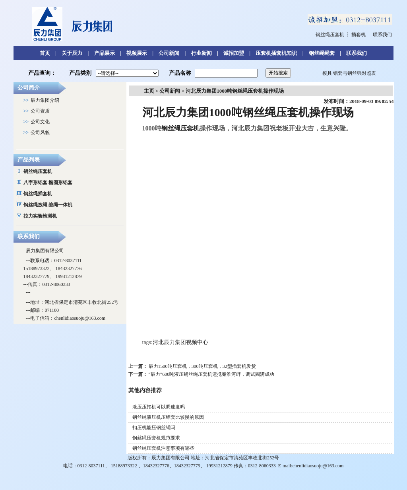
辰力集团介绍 (45, 100)
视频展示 (136, 53)
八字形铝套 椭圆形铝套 (47, 182)
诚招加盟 (233, 53)
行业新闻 (201, 53)
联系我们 (382, 34)
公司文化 (40, 121)
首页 (45, 53)
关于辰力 (72, 53)
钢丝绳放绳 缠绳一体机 (47, 205)
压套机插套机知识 (276, 53)
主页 (149, 91)
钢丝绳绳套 (322, 53)
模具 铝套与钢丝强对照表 (349, 73)
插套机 (358, 34)
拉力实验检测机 (40, 216)
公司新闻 (169, 53)
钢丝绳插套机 (37, 193)
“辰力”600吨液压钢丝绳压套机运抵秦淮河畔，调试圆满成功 (212, 374)
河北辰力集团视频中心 (180, 342)
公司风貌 (40, 132)
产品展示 (104, 53)
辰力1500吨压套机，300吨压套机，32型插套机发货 (202, 366)
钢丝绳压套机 (330, 34)
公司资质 (40, 111)
